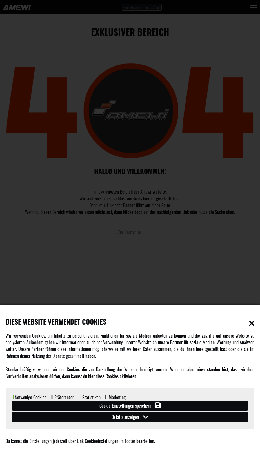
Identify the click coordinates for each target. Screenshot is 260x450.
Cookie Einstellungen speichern (130, 405)
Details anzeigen (130, 416)
